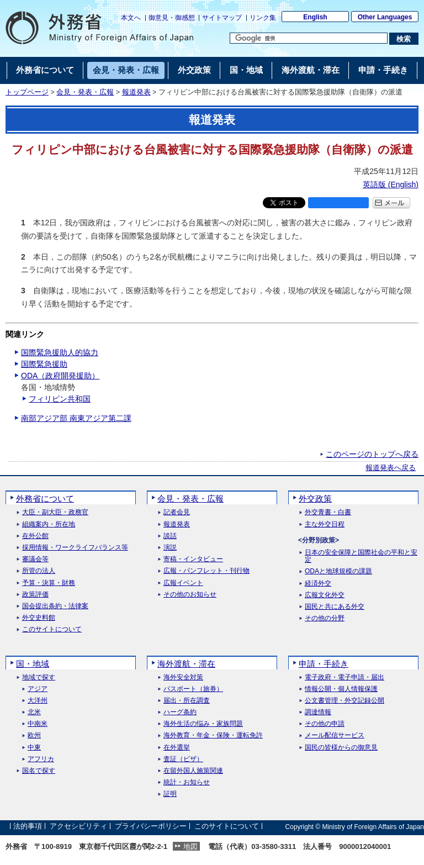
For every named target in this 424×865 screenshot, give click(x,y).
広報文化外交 (324, 595)
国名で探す (38, 770)
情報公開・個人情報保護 (341, 689)
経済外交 (318, 583)
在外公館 (35, 536)
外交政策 (315, 498)
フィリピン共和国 (60, 398)
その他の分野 (324, 618)
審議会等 (35, 559)
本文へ (131, 18)
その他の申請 (324, 723)
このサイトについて (52, 629)
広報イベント (183, 583)
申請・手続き (323, 663)
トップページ (27, 92)
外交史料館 (38, 617)
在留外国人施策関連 (193, 770)
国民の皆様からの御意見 (341, 747)
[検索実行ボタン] (403, 39)
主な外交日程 (324, 524)
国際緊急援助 (44, 364)
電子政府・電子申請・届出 (344, 677)
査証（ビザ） (183, 759)
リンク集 (263, 18)
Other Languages (385, 17)
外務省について (45, 498)
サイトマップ (222, 18)
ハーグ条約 (180, 712)
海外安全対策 (183, 677)
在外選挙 (176, 747)
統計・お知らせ (186, 782)
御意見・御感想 (172, 18)
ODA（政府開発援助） (60, 375)
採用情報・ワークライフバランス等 (75, 547)
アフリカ (41, 759)
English (315, 17)
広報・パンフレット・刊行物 (206, 570)
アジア (37, 689)
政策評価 (35, 594)
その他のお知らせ (189, 594)
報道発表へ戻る (390, 468)
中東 (34, 747)
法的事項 (27, 826)
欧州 (34, 735)
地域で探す (38, 677)
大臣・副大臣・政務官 (55, 512)
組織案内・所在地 (48, 524)
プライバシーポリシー (151, 826)
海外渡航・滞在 (186, 663)
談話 (170, 536)
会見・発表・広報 (85, 92)
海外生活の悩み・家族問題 (203, 723)
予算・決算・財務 (48, 583)
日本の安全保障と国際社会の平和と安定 (361, 556)
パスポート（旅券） (193, 689)
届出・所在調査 (186, 700)
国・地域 (32, 663)
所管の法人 (38, 570)
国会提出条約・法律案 (55, 606)
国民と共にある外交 (334, 606)
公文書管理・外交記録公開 (344, 700)
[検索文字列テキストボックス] (309, 38)
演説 (170, 547)
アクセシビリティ (78, 826)
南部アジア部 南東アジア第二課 (76, 418)
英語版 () (390, 184)
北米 (34, 712)
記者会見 (176, 512)
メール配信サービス (334, 735)
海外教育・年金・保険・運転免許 (213, 735)
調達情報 (318, 712)
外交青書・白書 (328, 512)
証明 (170, 794)
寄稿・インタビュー (193, 559)
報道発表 (136, 92)
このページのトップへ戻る (372, 454)
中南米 (37, 723)
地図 (190, 846)
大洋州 (37, 700)
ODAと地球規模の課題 (338, 571)
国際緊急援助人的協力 (59, 352)
